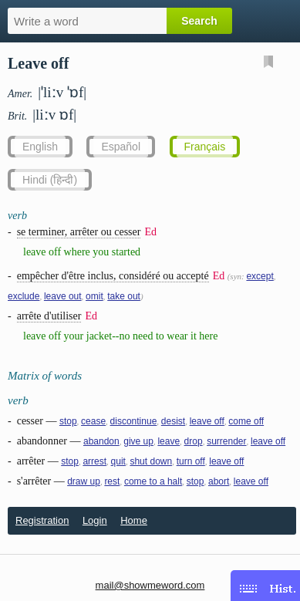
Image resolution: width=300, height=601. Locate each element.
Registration (42, 520)
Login (95, 520)
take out (123, 296)
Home (133, 520)
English (40, 146)
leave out (63, 296)
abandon (101, 441)
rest (112, 481)
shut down (151, 461)
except (259, 276)
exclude (23, 296)
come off (246, 421)
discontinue (133, 421)
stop (68, 421)
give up (138, 441)
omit (94, 296)
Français (205, 146)
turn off (191, 461)
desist (173, 421)
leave (168, 441)
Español (120, 146)
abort (218, 481)
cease (93, 421)
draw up (83, 481)
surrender (226, 441)
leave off (207, 421)
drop (193, 441)
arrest (94, 461)
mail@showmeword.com (150, 585)
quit (118, 461)
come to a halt (153, 481)
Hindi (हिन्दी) (49, 180)
